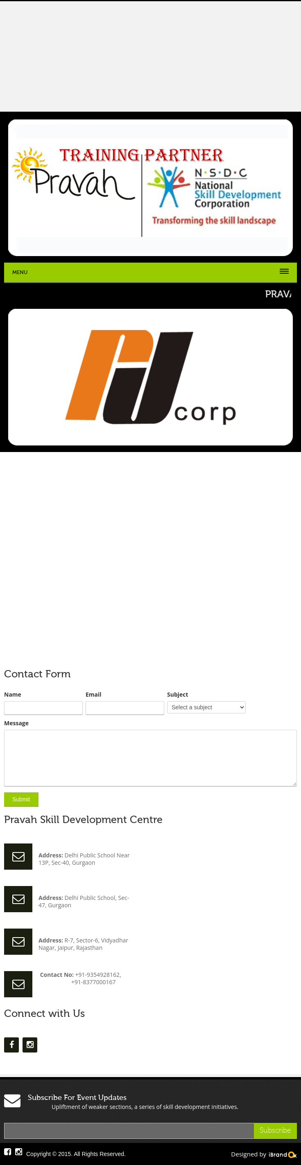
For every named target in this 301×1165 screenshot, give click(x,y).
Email (94, 694)
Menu (19, 272)
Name (12, 694)
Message (16, 723)
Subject (177, 694)
